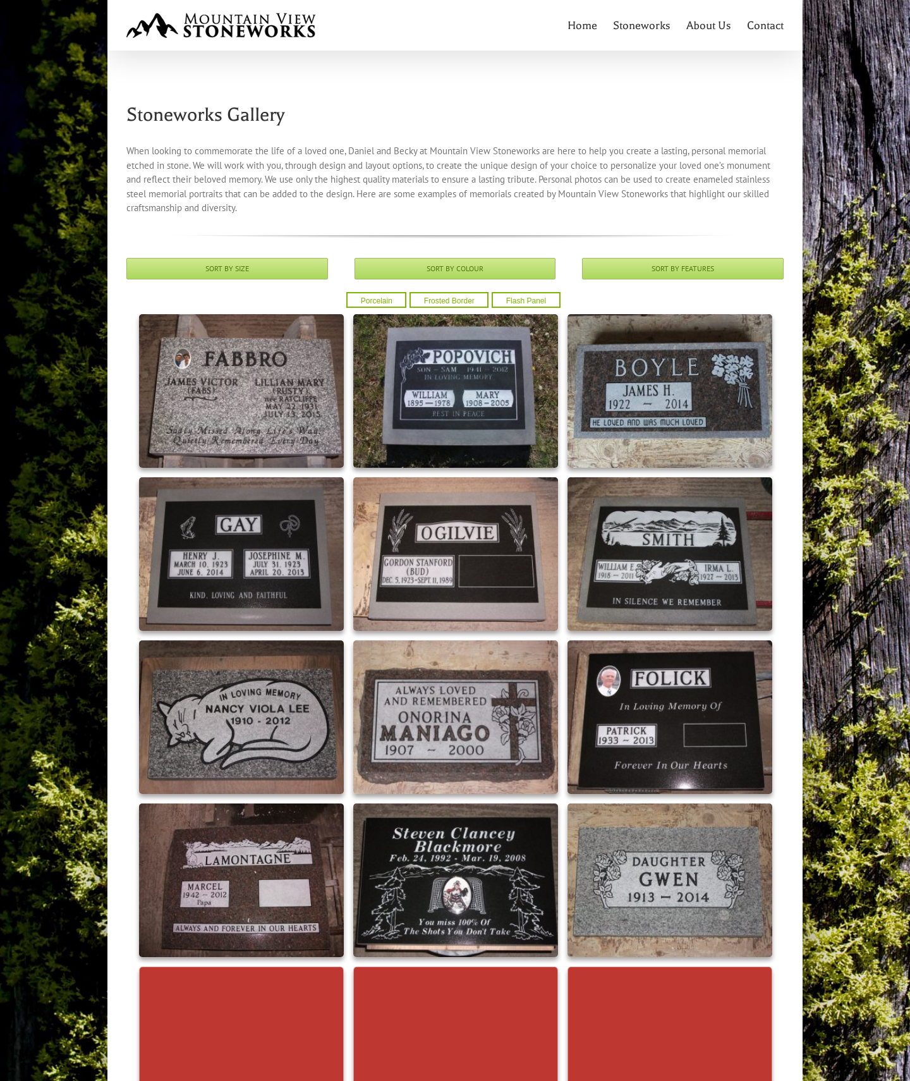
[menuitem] (590, 25)
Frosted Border (449, 300)
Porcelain (376, 300)
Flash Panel (526, 300)
